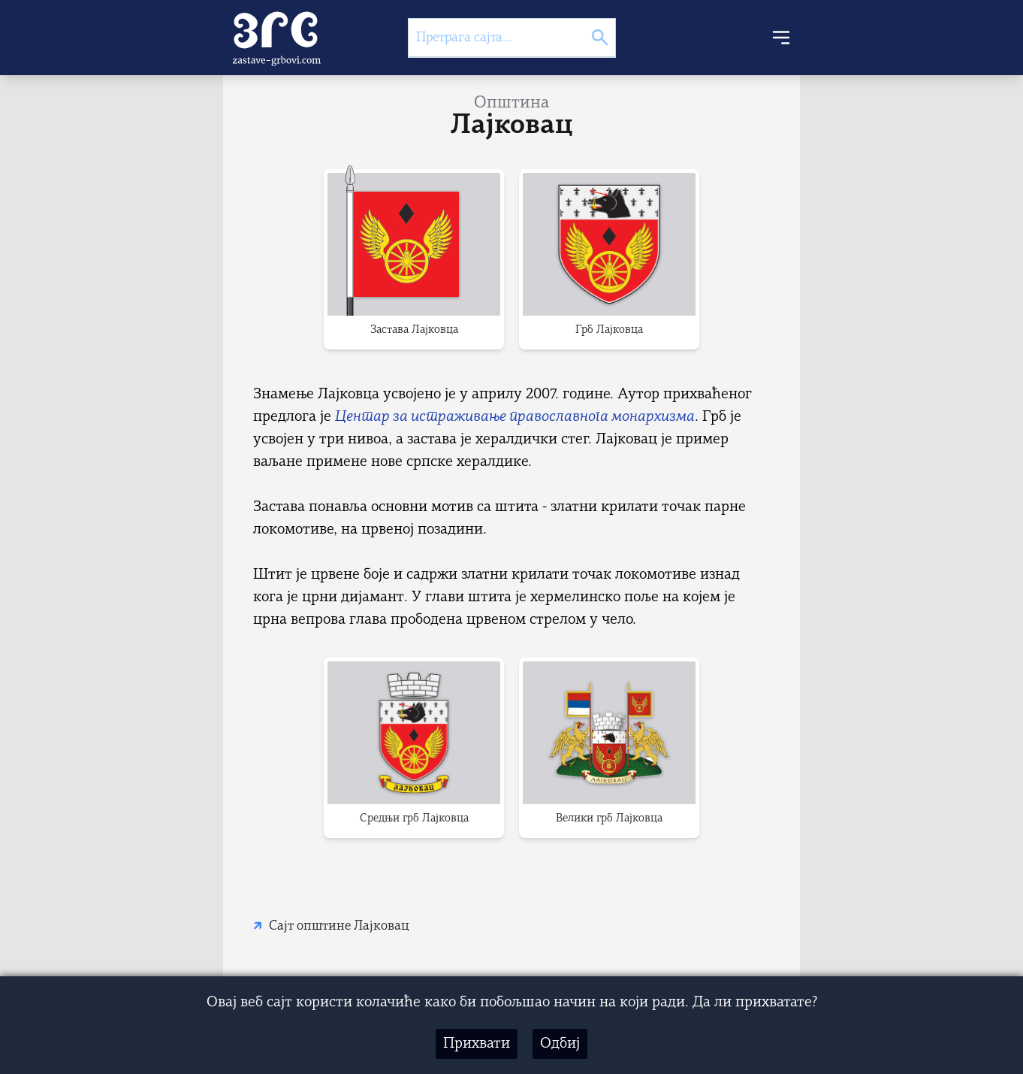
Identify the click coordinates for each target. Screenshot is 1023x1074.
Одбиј (560, 1043)
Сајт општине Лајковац (339, 926)
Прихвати (476, 1043)
